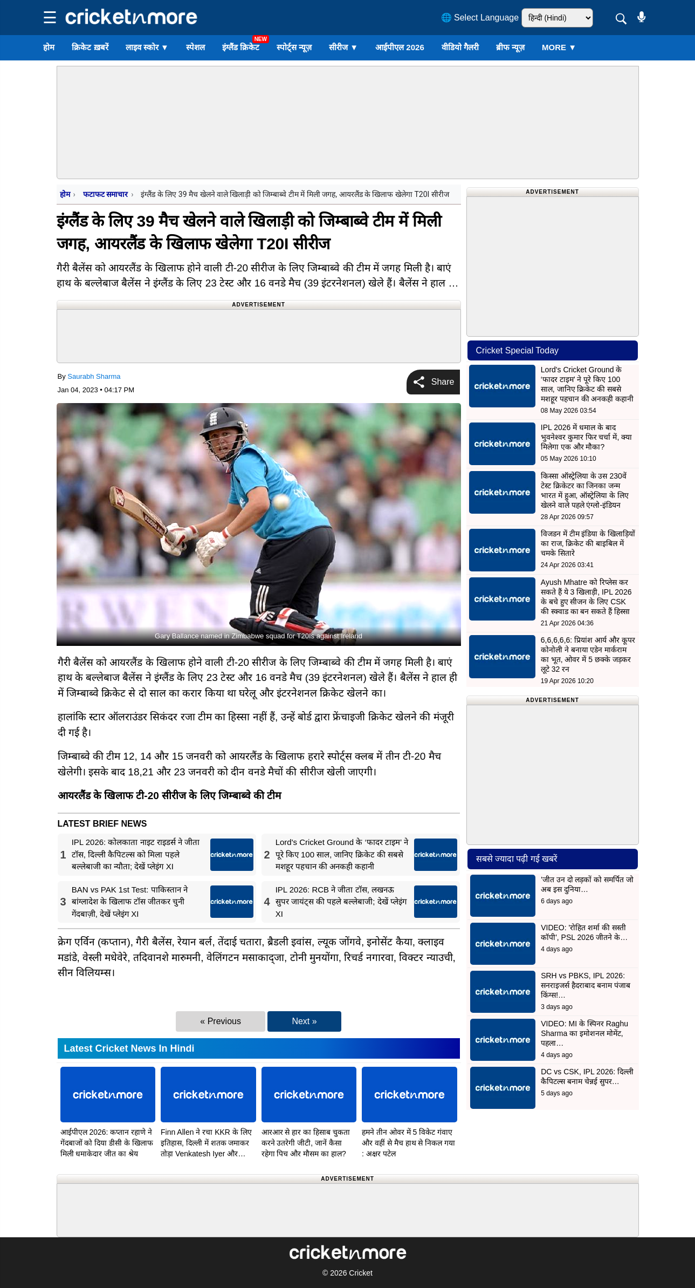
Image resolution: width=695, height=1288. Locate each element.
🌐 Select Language (480, 17)
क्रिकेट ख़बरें (90, 47)
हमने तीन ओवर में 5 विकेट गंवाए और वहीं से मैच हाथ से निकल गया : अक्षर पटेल (408, 1143)
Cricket (361, 1273)
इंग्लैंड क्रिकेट (240, 47)
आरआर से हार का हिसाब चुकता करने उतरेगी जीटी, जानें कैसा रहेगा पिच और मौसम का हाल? (306, 1143)
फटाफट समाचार (105, 194)
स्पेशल (195, 47)
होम (48, 47)
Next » (304, 1021)
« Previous (220, 1021)
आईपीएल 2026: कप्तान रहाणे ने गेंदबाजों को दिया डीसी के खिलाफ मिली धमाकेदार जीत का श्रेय (106, 1143)
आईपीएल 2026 (399, 47)
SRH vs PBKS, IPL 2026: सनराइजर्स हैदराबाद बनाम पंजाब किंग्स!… (585, 985)
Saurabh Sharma (93, 376)
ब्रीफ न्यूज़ (510, 47)
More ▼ (559, 47)
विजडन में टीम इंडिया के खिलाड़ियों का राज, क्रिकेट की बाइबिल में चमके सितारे (588, 543)
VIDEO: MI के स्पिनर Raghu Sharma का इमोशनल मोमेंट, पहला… (584, 1033)
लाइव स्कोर (147, 47)
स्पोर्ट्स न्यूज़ (294, 47)
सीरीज (343, 47)
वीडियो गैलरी (460, 47)
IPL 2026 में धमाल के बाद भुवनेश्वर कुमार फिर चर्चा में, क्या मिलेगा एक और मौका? (586, 437)
